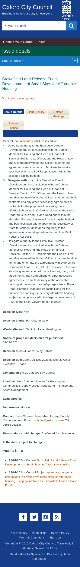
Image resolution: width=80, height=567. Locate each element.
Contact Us (39, 533)
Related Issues (14, 125)
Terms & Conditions (32, 537)
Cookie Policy (60, 533)
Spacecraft (38, 554)
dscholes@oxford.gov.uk (48, 420)
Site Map (55, 537)
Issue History (36, 111)
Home (7, 42)
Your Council (25, 42)
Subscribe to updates (21, 98)
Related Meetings (58, 114)
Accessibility (19, 533)
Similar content (13, 60)
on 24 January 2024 (27, 141)
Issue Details (13, 111)
